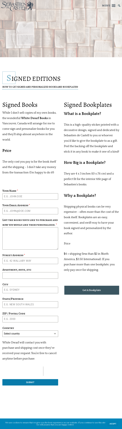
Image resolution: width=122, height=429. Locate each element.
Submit (30, 382)
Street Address (13, 255)
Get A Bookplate (91, 290)
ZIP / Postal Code (13, 313)
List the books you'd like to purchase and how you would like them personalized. (30, 222)
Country (8, 328)
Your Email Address (16, 205)
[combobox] (30, 334)
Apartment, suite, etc (16, 270)
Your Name (10, 191)
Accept (113, 424)
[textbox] (27, 334)
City (5, 284)
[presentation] (22, 371)
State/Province (13, 299)
